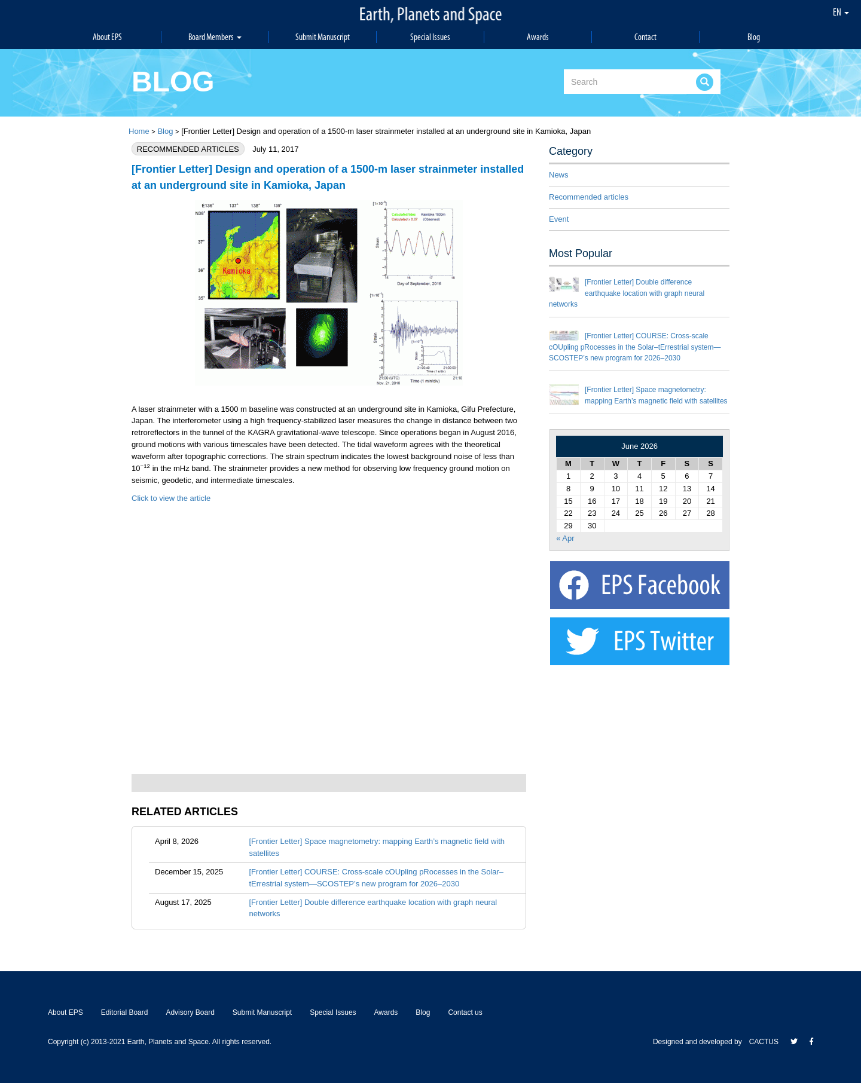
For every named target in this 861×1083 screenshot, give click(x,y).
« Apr (565, 538)
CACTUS (763, 1042)
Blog (753, 36)
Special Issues (430, 36)
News (559, 174)
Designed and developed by (701, 1042)
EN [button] (841, 12)
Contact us (465, 1012)
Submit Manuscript (322, 36)
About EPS (108, 36)
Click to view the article (171, 498)
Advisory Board (190, 1012)
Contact (645, 36)
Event (559, 219)
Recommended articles (588, 196)
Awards (538, 36)
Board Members (215, 36)
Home (139, 131)
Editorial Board (124, 1012)
